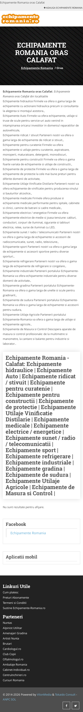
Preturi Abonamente (16, 597)
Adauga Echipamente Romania (63, 7)
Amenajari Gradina (15, 633)
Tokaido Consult (65, 694)
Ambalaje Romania (15, 664)
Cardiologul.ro (12, 648)
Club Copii (9, 654)
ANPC (6, 699)
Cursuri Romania (13, 680)
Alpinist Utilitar (12, 628)
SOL (13, 699)
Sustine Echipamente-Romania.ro (24, 608)
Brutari (7, 643)
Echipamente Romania (37, 68)
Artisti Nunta (11, 638)
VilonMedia (44, 694)
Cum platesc (10, 592)
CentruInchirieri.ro (14, 675)
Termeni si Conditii (14, 602)
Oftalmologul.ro (13, 659)
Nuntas (7, 622)
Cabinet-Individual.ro (16, 669)
